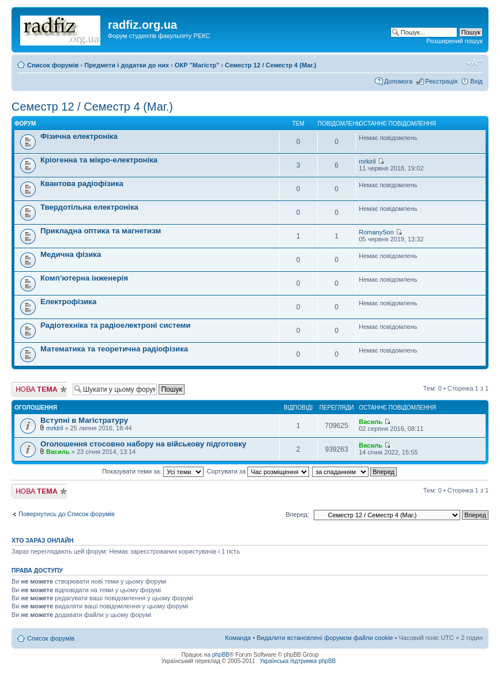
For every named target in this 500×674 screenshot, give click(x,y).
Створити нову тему (39, 389)
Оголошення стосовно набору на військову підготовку (143, 444)
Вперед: (297, 514)
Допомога (398, 81)
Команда (238, 637)
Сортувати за (257, 471)
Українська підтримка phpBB (298, 661)
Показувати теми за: (153, 471)
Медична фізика (70, 254)
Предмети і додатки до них (126, 65)
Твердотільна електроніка (89, 207)
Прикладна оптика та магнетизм (100, 230)
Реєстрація (441, 81)
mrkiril (367, 161)
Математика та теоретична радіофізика (114, 348)
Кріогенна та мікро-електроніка (98, 160)
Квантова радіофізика (81, 183)
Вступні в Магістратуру (84, 420)
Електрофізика (68, 301)
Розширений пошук (454, 40)
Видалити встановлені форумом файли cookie (325, 637)
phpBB (221, 655)
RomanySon (376, 232)
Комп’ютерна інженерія (84, 278)
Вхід (476, 81)
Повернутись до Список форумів (66, 513)
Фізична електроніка (79, 136)
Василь (370, 421)
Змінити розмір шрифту (474, 63)
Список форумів (52, 65)
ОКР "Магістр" (197, 65)
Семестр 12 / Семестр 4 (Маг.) (270, 65)
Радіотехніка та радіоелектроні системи (115, 325)
